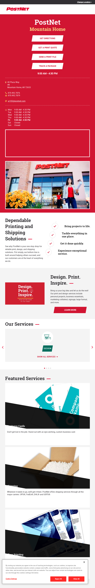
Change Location (83, 2)
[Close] (84, 562)
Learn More (70, 310)
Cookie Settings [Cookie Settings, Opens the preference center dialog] (11, 579)
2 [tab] (47, 369)
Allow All (76, 579)
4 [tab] (51, 369)
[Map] (47, 143)
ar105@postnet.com (16, 101)
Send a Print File (47, 56)
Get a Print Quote (47, 47)
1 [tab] (45, 369)
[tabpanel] (47, 345)
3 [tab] (49, 369)
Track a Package (47, 66)
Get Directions (47, 38)
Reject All (58, 579)
